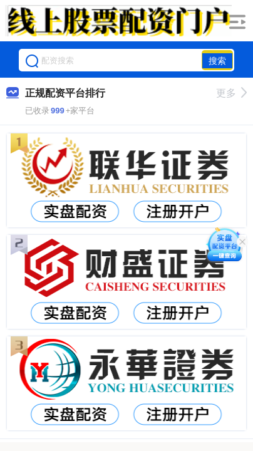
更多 (231, 93)
